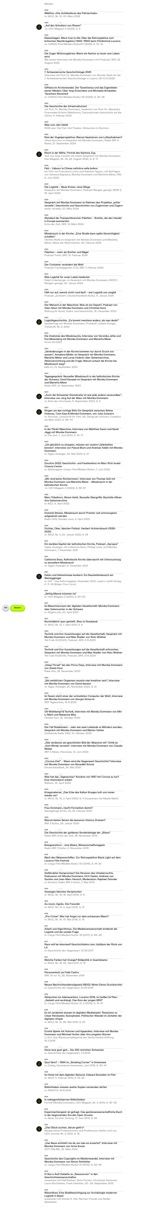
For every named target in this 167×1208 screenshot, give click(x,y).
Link (60, 10)
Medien (17, 608)
